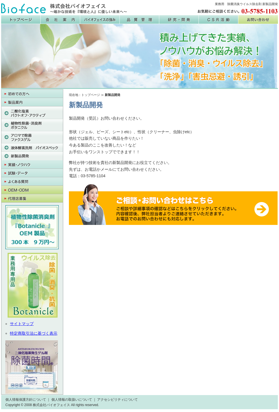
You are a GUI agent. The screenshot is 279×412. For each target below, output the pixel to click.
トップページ (90, 95)
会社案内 (60, 19)
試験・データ (32, 173)
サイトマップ (22, 323)
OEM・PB (32, 190)
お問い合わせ (258, 19)
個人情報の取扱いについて (71, 400)
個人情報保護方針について (25, 400)
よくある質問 (32, 181)
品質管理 (139, 19)
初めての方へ (32, 93)
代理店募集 (32, 198)
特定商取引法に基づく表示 (33, 333)
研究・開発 (179, 19)
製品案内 (32, 102)
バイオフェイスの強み (100, 19)
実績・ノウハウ (32, 164)
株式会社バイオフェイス (64, 8)
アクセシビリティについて (117, 400)
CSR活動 (218, 19)
